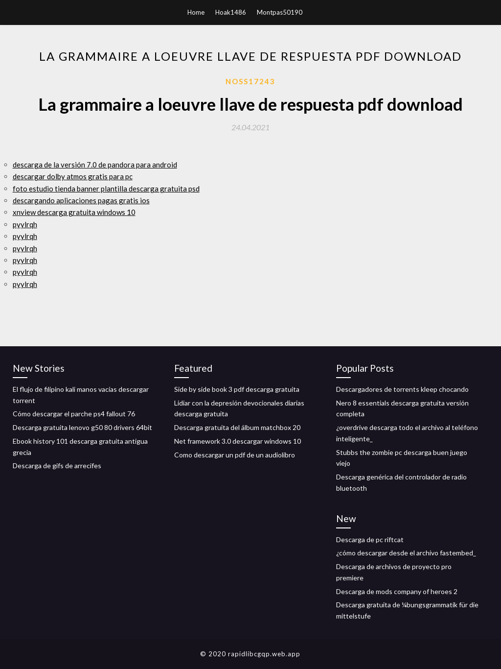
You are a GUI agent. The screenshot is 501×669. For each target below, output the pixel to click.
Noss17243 (250, 81)
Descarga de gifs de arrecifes (57, 465)
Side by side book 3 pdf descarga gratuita (236, 389)
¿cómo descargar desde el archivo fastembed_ (406, 553)
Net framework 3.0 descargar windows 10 (237, 441)
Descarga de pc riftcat (370, 539)
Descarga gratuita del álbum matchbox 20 (237, 427)
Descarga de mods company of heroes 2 (396, 591)
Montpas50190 (279, 12)
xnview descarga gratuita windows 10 (74, 212)
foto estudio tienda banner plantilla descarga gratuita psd (106, 188)
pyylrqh (25, 224)
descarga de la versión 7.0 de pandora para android (95, 164)
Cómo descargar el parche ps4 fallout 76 (74, 413)
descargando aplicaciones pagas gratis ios (81, 200)
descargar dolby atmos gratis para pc (73, 176)
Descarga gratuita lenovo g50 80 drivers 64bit (82, 427)
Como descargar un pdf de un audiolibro (234, 455)
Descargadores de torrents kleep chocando (402, 389)
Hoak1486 (230, 12)
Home (196, 12)
